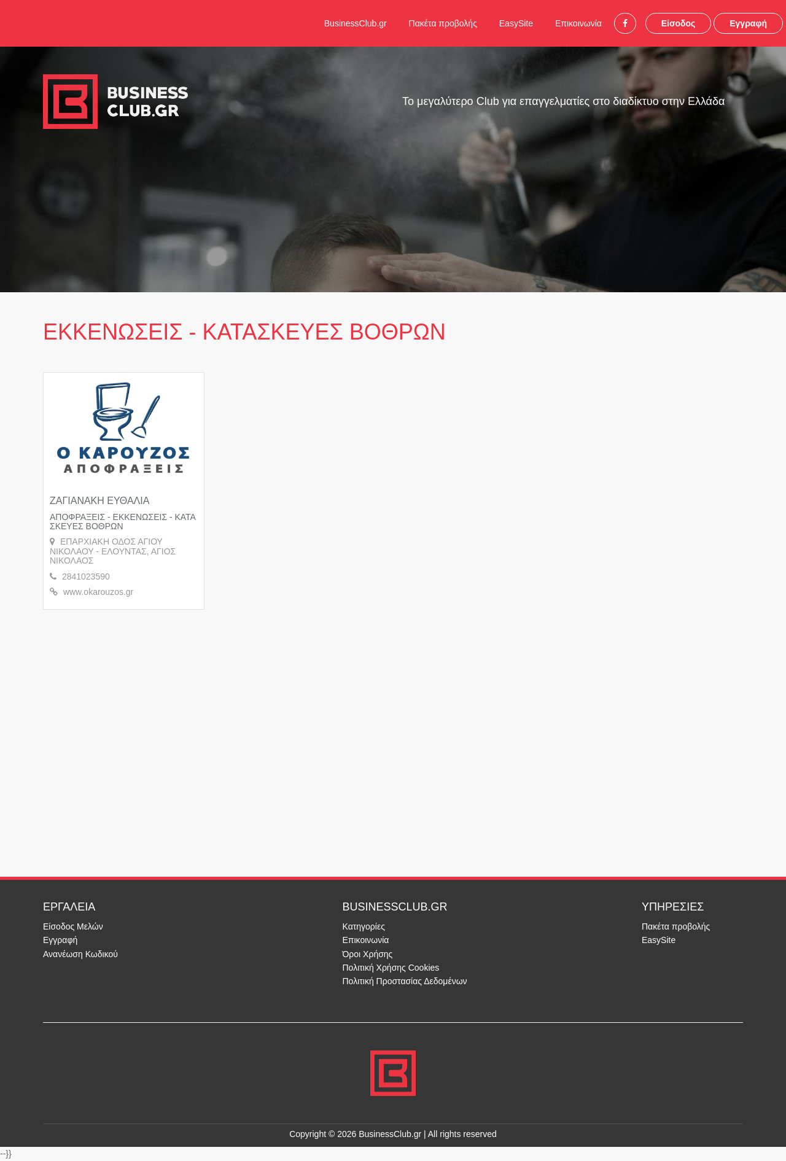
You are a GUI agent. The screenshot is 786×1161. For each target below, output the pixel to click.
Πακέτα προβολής (443, 23)
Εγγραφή (748, 23)
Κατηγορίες (364, 926)
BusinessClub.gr (355, 23)
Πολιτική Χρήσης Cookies (391, 968)
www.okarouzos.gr (98, 592)
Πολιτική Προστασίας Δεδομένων (405, 981)
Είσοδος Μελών (73, 926)
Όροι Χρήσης (368, 954)
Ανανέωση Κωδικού (80, 954)
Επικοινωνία (578, 23)
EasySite (516, 23)
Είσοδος (678, 23)
